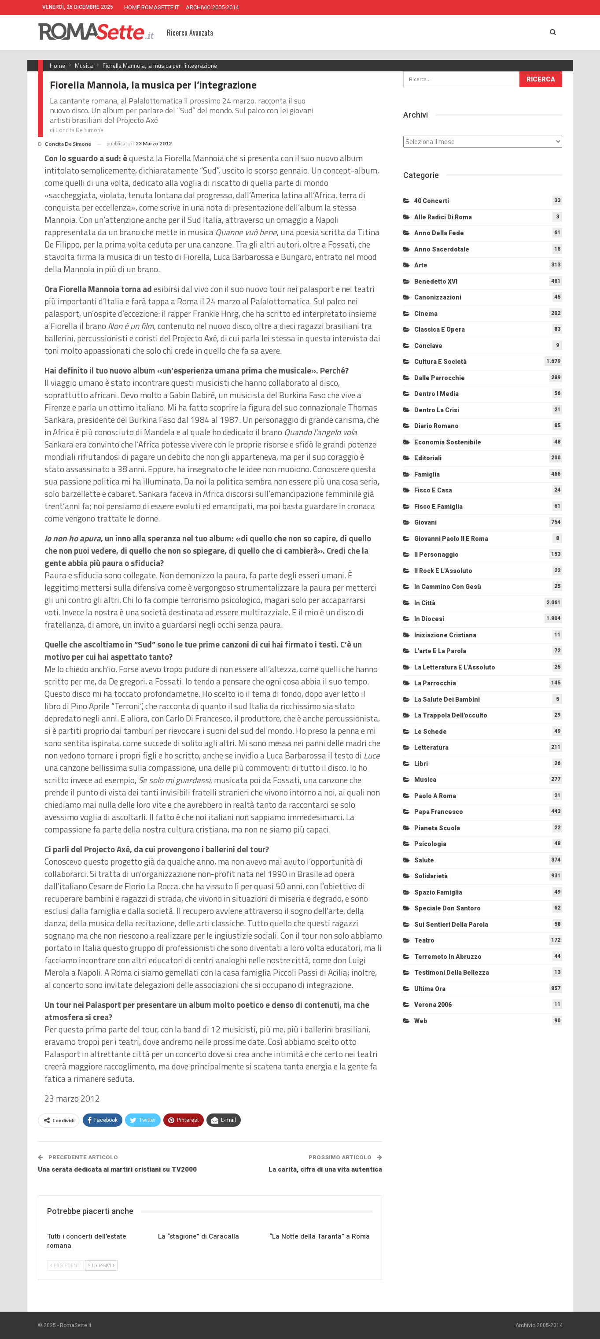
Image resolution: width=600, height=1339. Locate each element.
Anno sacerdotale (441, 249)
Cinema (426, 313)
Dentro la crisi (436, 410)
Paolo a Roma (435, 795)
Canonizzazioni (437, 297)
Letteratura (431, 747)
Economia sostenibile (447, 442)
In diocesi (429, 618)
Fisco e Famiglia (438, 506)
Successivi (101, 1265)
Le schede (430, 731)
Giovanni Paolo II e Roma (451, 538)
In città (424, 603)
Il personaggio (436, 554)
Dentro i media (436, 393)
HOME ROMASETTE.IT (151, 7)
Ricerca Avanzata (190, 32)
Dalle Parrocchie (439, 377)
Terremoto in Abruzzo (448, 956)
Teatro (424, 940)
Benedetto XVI (435, 281)
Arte (420, 265)
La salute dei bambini (447, 699)
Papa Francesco (438, 811)
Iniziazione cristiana (445, 635)
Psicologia (430, 843)
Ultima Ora (429, 988)
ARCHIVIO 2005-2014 (212, 7)
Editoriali (428, 458)
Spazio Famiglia (438, 892)
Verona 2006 (433, 1004)
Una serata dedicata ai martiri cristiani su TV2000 (117, 1169)
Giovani (425, 522)
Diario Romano (436, 425)
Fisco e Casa (433, 490)
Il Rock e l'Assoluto (443, 570)
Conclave (428, 345)
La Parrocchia (435, 683)
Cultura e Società (440, 361)
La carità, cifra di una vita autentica (325, 1169)
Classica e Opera (439, 329)
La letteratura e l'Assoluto (454, 667)
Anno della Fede (439, 233)
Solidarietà (431, 876)
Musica (425, 779)
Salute (424, 860)
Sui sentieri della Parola (451, 924)
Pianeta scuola (437, 828)
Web (420, 1021)
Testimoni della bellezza (451, 972)
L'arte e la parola (440, 651)
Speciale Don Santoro (447, 908)
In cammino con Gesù (447, 586)
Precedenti (65, 1265)
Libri (421, 763)
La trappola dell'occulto (450, 715)
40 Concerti (431, 200)
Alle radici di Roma (443, 217)
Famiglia (427, 474)
